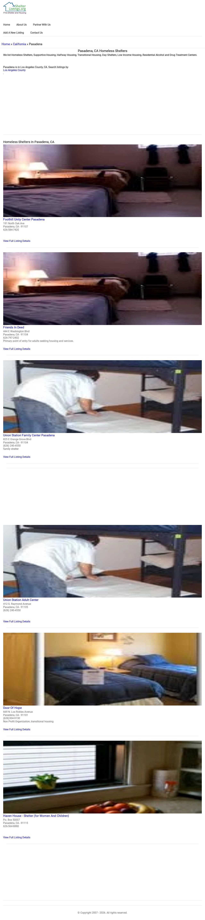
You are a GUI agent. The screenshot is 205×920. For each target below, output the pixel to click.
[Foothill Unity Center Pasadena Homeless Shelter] (102, 193)
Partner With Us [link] (41, 24)
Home (6, 44)
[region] (102, 108)
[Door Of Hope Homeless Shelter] (102, 682)
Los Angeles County (14, 70)
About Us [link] (21, 24)
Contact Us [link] (36, 32)
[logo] (14, 8)
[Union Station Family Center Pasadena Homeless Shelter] (102, 409)
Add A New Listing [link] (13, 32)
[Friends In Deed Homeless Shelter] (102, 301)
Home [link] (6, 24)
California (19, 44)
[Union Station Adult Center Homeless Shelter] (102, 574)
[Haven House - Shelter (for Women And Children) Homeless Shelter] (102, 790)
